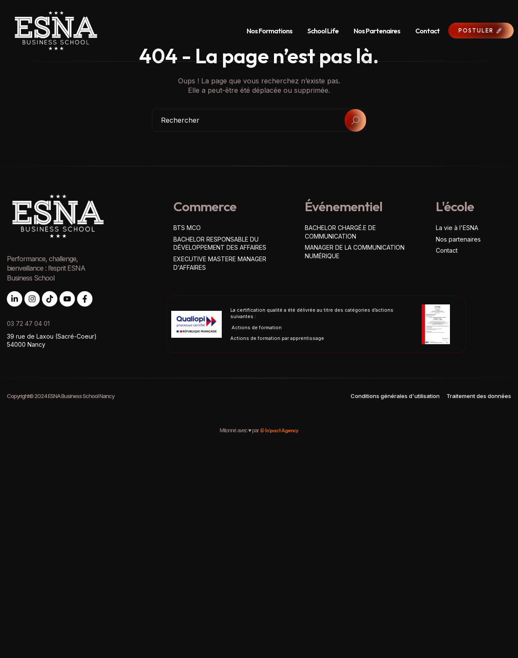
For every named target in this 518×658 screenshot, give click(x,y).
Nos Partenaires (377, 31)
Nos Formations (269, 31)
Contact (427, 31)
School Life (323, 31)
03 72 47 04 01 (28, 323)
